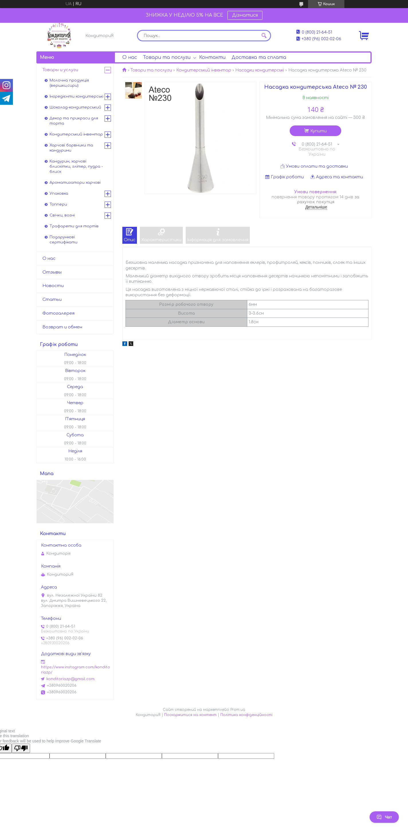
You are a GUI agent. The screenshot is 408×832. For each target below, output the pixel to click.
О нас (129, 57)
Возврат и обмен (62, 327)
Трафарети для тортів (74, 226)
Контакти (212, 57)
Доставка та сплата (259, 57)
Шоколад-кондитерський (75, 107)
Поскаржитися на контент (190, 715)
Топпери (58, 204)
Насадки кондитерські (259, 70)
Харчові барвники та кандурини (71, 147)
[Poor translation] (21, 748)
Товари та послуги (167, 57)
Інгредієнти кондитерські (76, 96)
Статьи (52, 299)
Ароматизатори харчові (75, 183)
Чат (384, 817)
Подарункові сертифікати (63, 239)
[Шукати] (264, 35)
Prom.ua (237, 710)
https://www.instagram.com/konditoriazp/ (75, 669)
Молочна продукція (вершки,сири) (69, 83)
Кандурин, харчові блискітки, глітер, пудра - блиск (76, 166)
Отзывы (52, 272)
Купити (318, 131)
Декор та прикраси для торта (74, 120)
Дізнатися (245, 15)
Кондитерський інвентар (203, 70)
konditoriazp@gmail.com (70, 679)
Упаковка (59, 193)
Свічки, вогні (62, 215)
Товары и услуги (60, 69)
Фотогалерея (58, 313)
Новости (53, 285)
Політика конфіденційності (246, 715)
